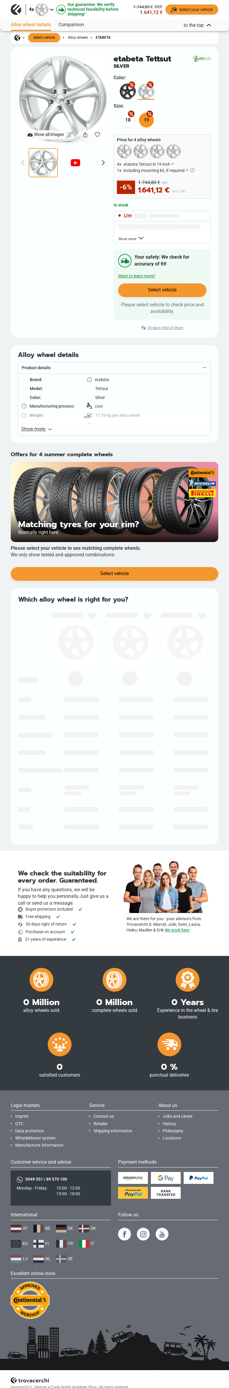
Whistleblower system (35, 1138)
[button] (114, 368)
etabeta (103, 37)
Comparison (71, 22)
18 (128, 120)
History (169, 1123)
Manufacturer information (39, 1145)
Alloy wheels (78, 37)
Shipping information (113, 1131)
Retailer (101, 1123)
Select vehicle (44, 37)
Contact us (104, 1116)
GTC (19, 1123)
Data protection (29, 1131)
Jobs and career (178, 1116)
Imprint (22, 1116)
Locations (172, 1138)
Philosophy (173, 1131)
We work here (177, 930)
